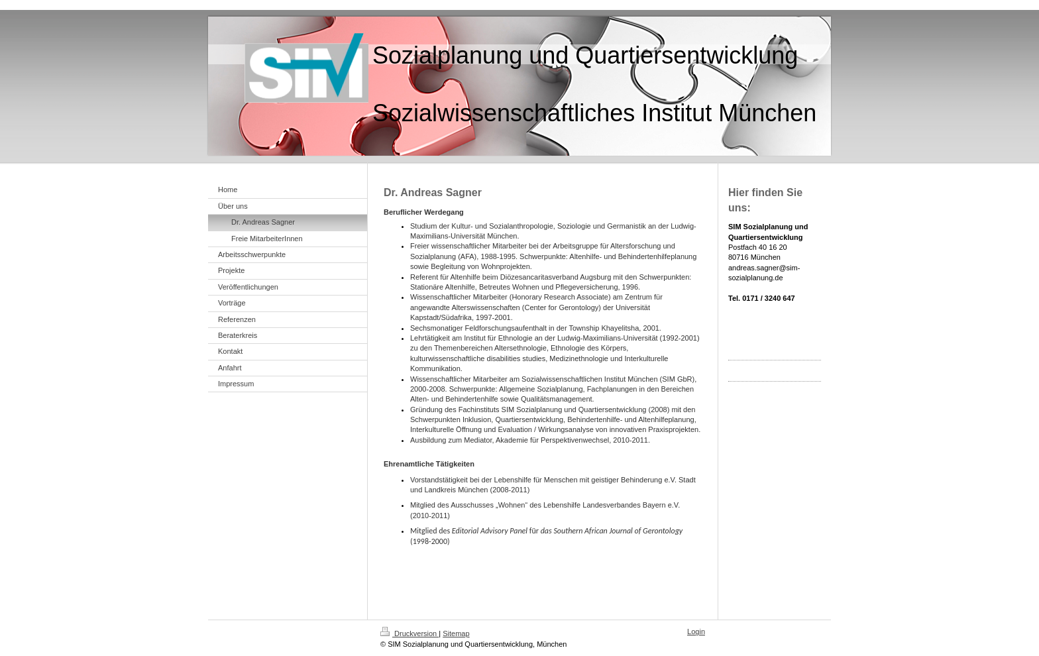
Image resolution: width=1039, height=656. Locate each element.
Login (696, 631)
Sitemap (456, 633)
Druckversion (409, 633)
